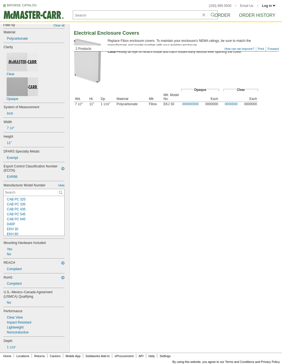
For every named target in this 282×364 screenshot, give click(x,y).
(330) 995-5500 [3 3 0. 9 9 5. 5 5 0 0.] (220, 6)
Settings (165, 356)
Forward (273, 48)
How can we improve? (239, 48)
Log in (268, 6)
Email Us (246, 6)
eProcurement (124, 356)
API (141, 356)
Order (222, 15)
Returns (39, 356)
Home (7, 356)
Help (152, 356)
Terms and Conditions (239, 361)
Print (261, 48)
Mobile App (73, 356)
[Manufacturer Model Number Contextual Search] (34, 192)
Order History (257, 15)
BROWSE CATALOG (22, 5)
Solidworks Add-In (97, 356)
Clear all (59, 25)
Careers (55, 356)
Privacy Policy (270, 361)
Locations (22, 356)
